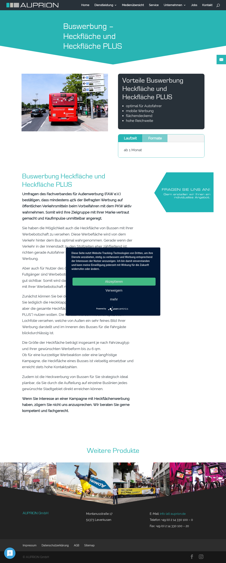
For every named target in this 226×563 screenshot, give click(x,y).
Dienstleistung (103, 5)
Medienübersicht (133, 5)
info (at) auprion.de (173, 514)
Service (154, 5)
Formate (155, 139)
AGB (76, 545)
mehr (114, 299)
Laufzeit (130, 139)
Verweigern (113, 290)
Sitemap (89, 545)
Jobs (194, 5)
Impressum (29, 545)
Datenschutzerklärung (55, 545)
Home (85, 5)
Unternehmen (173, 5)
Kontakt (207, 5)
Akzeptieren (114, 281)
